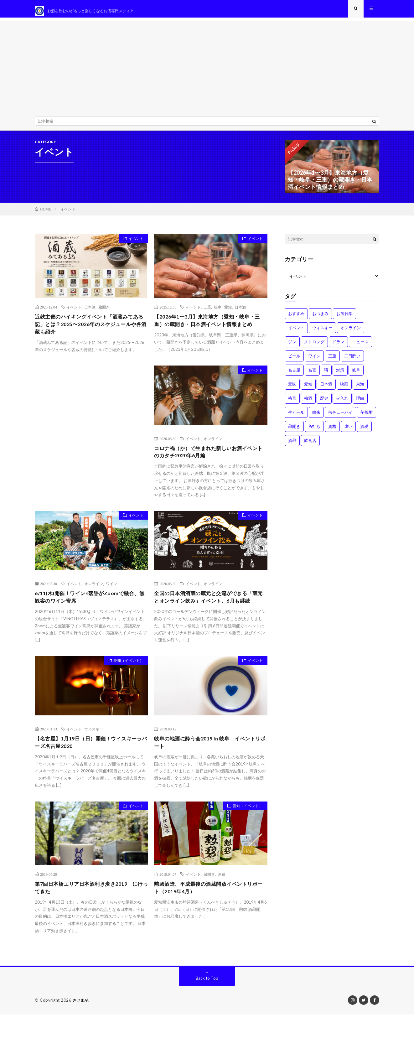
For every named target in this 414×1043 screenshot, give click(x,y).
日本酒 (90, 311)
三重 (207, 311)
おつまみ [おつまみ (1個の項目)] (320, 317)
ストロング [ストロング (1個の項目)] (314, 346)
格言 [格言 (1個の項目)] (292, 402)
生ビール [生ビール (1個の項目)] (296, 416)
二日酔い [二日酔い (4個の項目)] (352, 360)
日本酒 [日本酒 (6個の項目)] (326, 388)
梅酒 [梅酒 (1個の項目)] (308, 402)
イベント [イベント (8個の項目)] (296, 332)
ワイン (111, 599)
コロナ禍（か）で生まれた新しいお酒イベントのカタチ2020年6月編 (209, 467)
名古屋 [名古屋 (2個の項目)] (294, 374)
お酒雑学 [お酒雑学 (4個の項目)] (344, 317)
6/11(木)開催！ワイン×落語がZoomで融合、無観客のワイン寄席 (87, 613)
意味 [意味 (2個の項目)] (292, 388)
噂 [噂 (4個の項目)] (326, 374)
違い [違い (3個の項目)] (348, 430)
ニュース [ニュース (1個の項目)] (360, 346)
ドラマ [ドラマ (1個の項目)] (338, 346)
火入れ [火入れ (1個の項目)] (342, 402)
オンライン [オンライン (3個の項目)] (350, 332)
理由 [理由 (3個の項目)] (360, 402)
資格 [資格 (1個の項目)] (332, 430)
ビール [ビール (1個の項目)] (294, 360)
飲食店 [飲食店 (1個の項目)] (310, 444)
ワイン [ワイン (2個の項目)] (314, 360)
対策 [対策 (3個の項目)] (340, 374)
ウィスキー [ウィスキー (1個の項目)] (322, 332)
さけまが (81, 1028)
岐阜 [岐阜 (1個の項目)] (356, 374)
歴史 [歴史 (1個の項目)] (324, 402)
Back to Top (207, 1006)
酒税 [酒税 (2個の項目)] (364, 430)
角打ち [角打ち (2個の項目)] (314, 430)
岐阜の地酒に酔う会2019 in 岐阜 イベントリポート (210, 769)
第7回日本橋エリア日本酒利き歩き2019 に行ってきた (89, 916)
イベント (133, 243)
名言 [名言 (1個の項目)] (312, 374)
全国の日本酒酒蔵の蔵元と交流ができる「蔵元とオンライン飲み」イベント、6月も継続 (208, 618)
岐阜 (217, 311)
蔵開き (104, 311)
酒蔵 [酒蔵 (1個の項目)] (292, 444)
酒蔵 (221, 902)
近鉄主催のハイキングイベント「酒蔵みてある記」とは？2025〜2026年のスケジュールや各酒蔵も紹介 (90, 330)
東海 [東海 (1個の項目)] (360, 388)
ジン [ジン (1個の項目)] (292, 346)
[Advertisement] (207, 69)
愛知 (228, 311)
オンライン (213, 452)
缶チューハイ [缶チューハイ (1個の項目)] (340, 416)
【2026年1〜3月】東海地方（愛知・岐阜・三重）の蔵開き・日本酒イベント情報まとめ (210, 330)
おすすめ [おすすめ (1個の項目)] (296, 317)
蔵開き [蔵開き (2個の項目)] (294, 430)
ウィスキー (93, 755)
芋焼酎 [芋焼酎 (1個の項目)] (366, 416)
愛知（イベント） (125, 687)
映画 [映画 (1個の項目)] (344, 388)
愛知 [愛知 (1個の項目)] (308, 388)
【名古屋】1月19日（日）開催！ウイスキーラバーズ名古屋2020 (89, 769)
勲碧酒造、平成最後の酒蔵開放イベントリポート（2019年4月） (209, 916)
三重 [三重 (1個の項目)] (332, 360)
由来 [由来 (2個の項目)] (316, 416)
